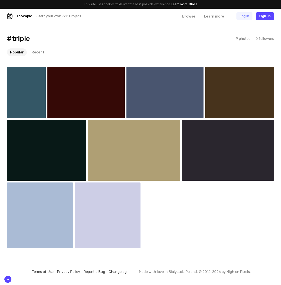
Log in (244, 16)
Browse (188, 16)
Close (193, 4)
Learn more (179, 4)
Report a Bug (94, 272)
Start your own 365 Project (58, 16)
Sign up (265, 16)
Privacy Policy (68, 272)
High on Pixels (238, 272)
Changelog (118, 272)
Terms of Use (43, 272)
